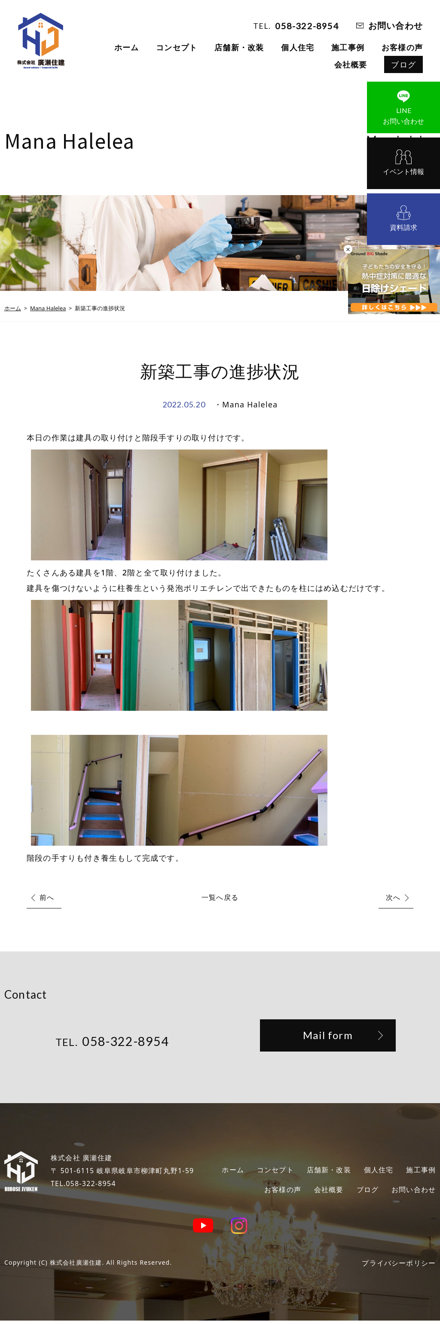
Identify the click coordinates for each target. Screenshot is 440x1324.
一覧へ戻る (220, 897)
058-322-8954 (307, 26)
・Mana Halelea (246, 404)
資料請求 (403, 227)
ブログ (403, 64)
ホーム (126, 47)
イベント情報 (403, 171)
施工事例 (347, 47)
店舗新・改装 (239, 47)
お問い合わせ (395, 25)
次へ (393, 897)
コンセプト (176, 47)
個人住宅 (297, 47)
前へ (47, 897)
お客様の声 (402, 47)
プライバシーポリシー (394, 1266)
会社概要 (350, 64)
